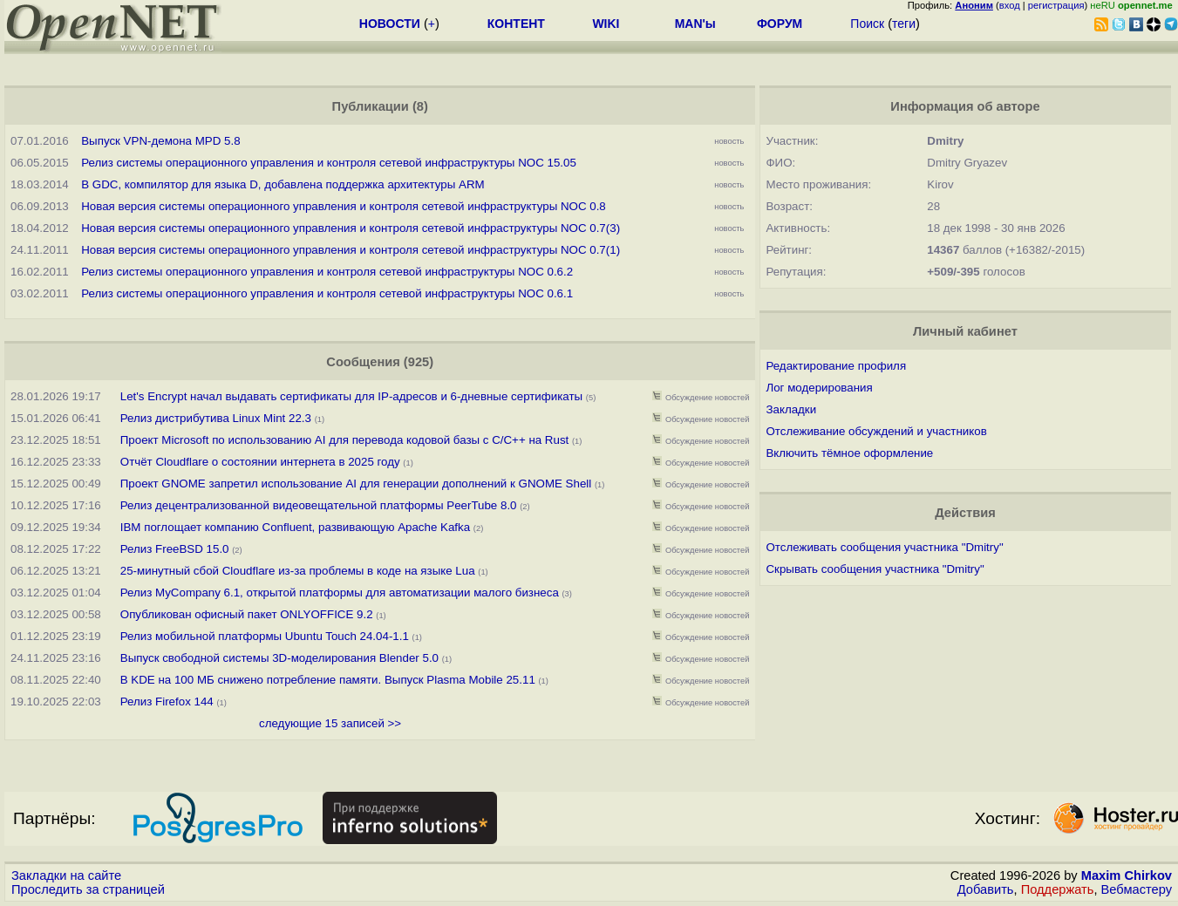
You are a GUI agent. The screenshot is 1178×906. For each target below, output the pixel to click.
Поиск (867, 24)
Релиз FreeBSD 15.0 (174, 548)
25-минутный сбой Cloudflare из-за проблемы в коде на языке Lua (297, 570)
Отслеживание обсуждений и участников (876, 431)
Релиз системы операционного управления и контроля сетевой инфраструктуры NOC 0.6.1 (327, 293)
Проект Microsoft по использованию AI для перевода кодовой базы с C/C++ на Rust (344, 439)
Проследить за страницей (88, 889)
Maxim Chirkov (1126, 875)
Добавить (985, 889)
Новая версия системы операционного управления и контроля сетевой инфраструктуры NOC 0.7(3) (350, 228)
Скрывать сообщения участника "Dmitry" (875, 569)
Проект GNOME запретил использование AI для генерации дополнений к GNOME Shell (355, 483)
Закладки (791, 409)
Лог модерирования (819, 387)
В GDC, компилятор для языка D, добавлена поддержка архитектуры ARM (282, 184)
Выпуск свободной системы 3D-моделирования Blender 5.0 (279, 657)
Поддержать (1057, 889)
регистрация (1056, 5)
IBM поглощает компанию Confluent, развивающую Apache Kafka (295, 527)
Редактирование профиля (836, 365)
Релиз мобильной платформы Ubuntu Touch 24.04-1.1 (264, 636)
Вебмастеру (1136, 889)
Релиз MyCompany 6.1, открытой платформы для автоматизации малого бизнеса (339, 592)
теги (904, 24)
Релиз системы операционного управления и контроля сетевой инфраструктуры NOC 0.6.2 (327, 271)
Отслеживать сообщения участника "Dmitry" (884, 547)
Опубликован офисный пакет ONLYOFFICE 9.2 (246, 614)
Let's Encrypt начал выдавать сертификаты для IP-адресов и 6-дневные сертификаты (351, 396)
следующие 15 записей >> (330, 723)
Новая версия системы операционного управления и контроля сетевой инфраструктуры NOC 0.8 (343, 206)
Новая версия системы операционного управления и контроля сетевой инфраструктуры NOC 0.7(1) (350, 249)
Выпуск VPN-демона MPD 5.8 (160, 140)
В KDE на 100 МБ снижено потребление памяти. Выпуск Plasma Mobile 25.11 (327, 679)
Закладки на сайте (66, 875)
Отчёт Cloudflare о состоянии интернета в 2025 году (260, 461)
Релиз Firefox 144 (167, 701)
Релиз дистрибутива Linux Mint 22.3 (215, 418)
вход (1009, 5)
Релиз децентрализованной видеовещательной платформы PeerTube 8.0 (318, 505)
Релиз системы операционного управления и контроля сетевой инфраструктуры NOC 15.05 (328, 162)
